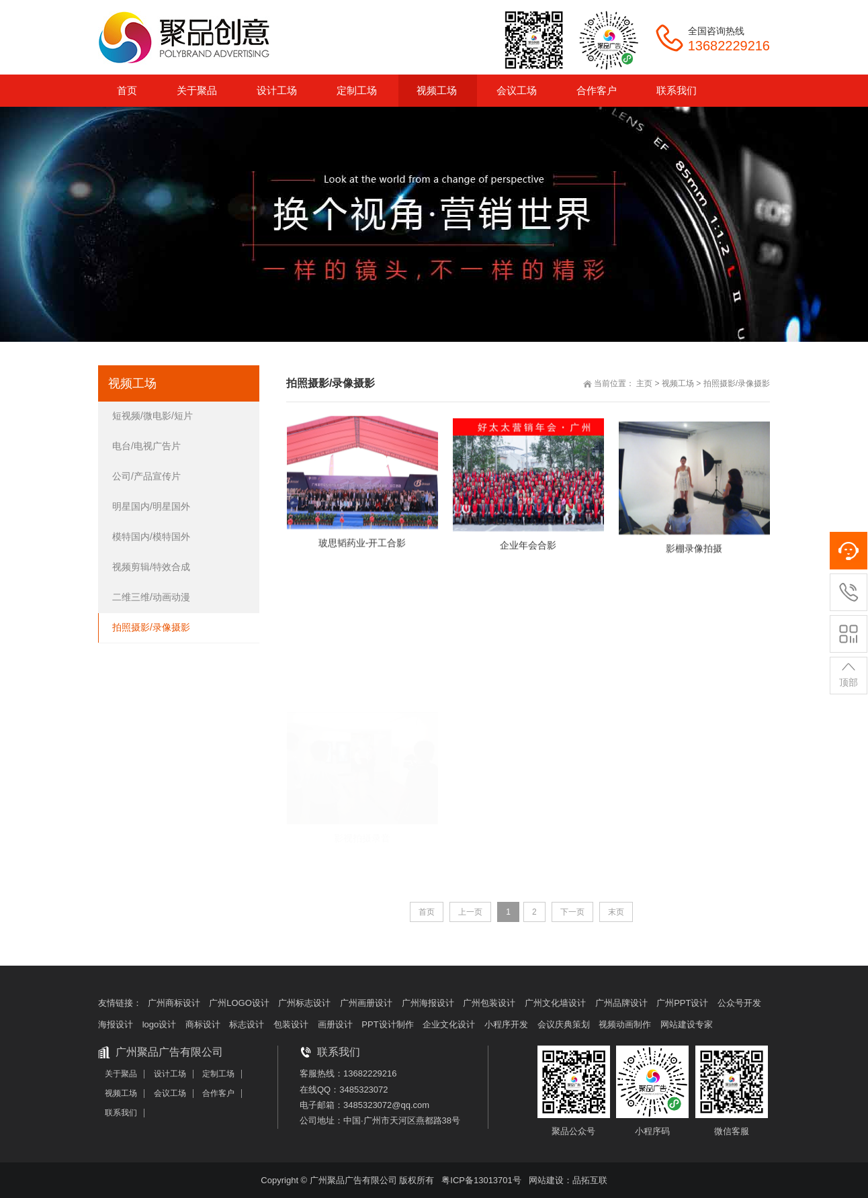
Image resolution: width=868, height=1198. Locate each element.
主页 (644, 383)
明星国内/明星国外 (151, 506)
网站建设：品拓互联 (568, 1180)
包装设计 (290, 1024)
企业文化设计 (449, 1024)
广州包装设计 (489, 1003)
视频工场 (678, 383)
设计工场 (170, 1073)
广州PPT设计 (682, 1003)
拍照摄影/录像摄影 (736, 383)
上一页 (470, 912)
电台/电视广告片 (146, 446)
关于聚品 (121, 1073)
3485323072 (363, 1090)
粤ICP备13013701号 (481, 1180)
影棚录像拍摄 (694, 564)
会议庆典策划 (563, 1024)
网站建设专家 (686, 1024)
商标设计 (202, 1024)
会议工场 (170, 1093)
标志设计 (246, 1024)
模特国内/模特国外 (151, 536)
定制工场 (218, 1073)
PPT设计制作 (387, 1024)
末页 (616, 912)
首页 (427, 912)
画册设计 (335, 1024)
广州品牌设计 (621, 1003)
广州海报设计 (428, 1003)
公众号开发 (739, 1003)
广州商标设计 (174, 1003)
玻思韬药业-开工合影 (362, 547)
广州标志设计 (304, 1003)
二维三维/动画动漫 (151, 597)
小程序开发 (506, 1024)
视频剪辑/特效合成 (151, 566)
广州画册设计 (366, 1003)
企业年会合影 (528, 555)
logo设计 (159, 1024)
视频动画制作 (625, 1024)
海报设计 (115, 1024)
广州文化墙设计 (555, 1003)
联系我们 (121, 1112)
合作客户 (218, 1093)
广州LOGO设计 (239, 1003)
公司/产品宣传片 (146, 476)
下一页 (572, 912)
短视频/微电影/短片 (152, 415)
